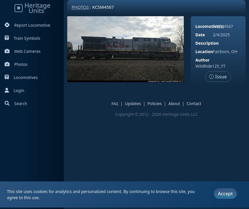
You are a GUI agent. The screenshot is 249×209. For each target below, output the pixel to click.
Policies (155, 103)
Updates (133, 103)
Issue (218, 76)
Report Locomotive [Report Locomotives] (27, 25)
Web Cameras (23, 51)
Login (14, 90)
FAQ (115, 103)
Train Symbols (22, 38)
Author (202, 60)
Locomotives (21, 77)
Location (204, 51)
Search (16, 103)
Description (207, 43)
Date (200, 34)
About (174, 103)
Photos (16, 64)
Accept (225, 193)
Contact (194, 103)
